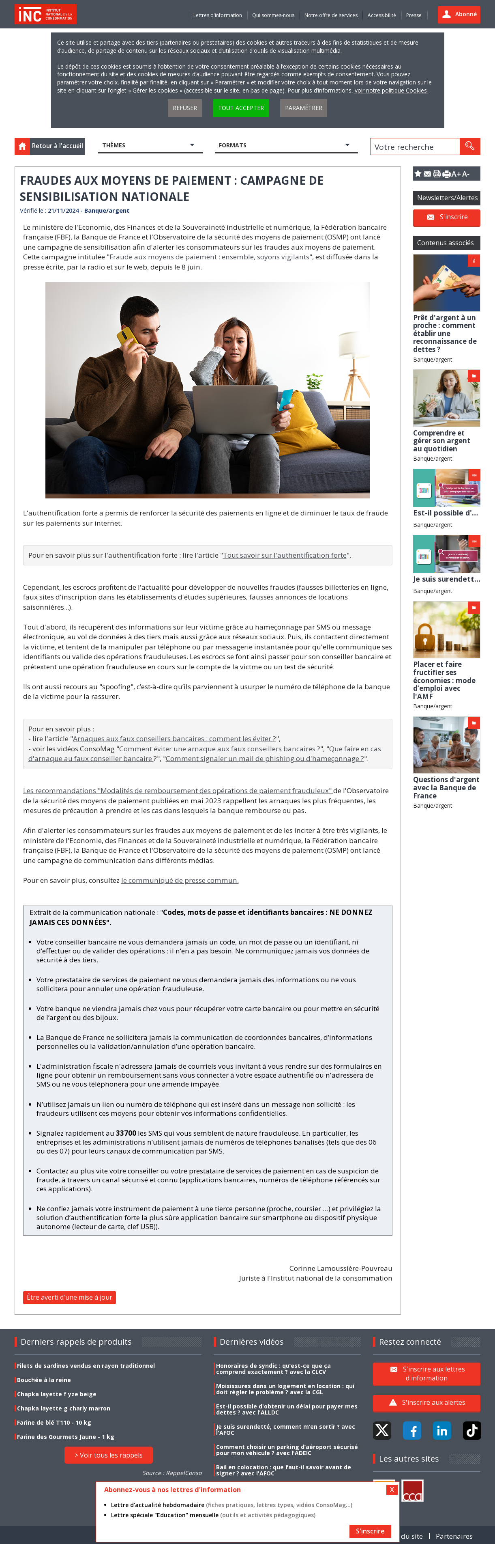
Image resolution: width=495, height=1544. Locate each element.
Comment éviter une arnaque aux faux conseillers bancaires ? (219, 748)
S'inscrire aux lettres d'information (434, 1373)
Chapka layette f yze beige (56, 1394)
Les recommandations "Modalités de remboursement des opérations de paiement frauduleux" (178, 790)
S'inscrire (454, 216)
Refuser (185, 108)
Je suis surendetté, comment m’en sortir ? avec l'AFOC (285, 1429)
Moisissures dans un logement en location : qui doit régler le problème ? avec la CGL (285, 1389)
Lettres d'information (217, 15)
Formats (232, 145)
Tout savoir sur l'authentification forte (285, 555)
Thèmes (113, 145)
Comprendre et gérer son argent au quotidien (441, 440)
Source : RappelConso (171, 1473)
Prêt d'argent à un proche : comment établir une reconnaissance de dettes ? (445, 333)
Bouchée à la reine (44, 1380)
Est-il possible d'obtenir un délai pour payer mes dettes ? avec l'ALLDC (287, 1409)
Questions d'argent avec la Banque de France (446, 787)
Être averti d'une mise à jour (69, 1297)
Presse (414, 15)
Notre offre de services (331, 15)
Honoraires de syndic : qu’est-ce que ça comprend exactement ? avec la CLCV (273, 1369)
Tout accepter (241, 108)
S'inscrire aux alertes (433, 1402)
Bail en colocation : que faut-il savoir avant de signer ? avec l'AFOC (283, 1470)
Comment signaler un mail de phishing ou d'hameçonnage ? (265, 758)
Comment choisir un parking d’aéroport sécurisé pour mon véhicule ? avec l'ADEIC (287, 1450)
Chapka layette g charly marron (63, 1408)
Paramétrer (303, 108)
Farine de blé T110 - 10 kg (54, 1422)
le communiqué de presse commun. (180, 880)
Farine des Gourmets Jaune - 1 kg (65, 1436)
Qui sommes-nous (273, 15)
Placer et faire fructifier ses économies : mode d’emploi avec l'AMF (444, 680)
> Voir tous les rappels (109, 1455)
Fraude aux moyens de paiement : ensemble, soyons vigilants (209, 256)
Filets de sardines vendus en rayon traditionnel (86, 1365)
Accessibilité (382, 15)
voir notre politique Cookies (392, 90)
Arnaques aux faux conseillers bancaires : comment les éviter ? (174, 738)
